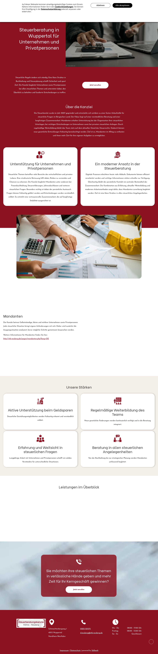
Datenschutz (75, 650)
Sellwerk (95, 650)
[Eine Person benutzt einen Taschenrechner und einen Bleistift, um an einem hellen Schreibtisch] (100, 342)
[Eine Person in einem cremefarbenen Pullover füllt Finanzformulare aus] (138, 348)
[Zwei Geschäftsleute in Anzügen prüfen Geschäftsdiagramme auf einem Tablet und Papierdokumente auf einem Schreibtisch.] (100, 312)
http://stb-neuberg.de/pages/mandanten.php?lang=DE (26, 339)
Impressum (64, 650)
